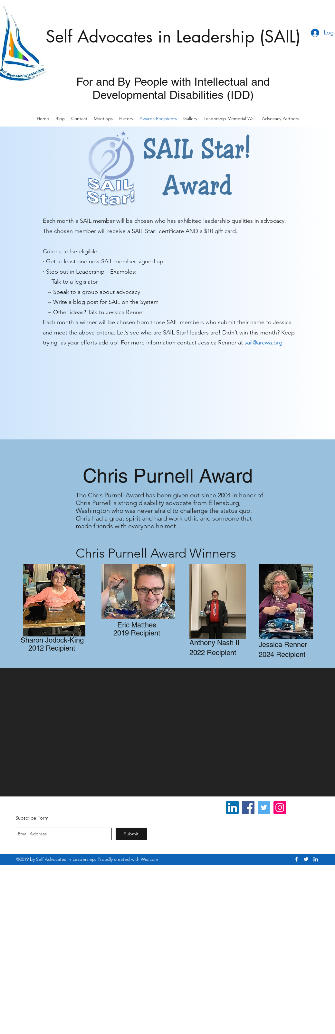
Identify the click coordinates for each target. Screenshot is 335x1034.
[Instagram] (279, 807)
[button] (280, 118)
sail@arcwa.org (263, 342)
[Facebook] (248, 807)
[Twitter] (264, 807)
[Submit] (131, 834)
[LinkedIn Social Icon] (232, 807)
